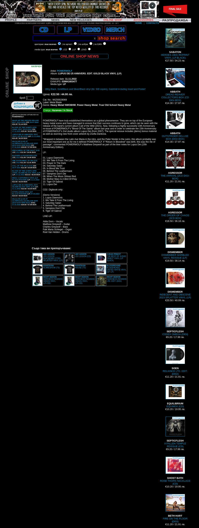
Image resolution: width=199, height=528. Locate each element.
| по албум (83, 44)
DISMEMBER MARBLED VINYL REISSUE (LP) (175, 244)
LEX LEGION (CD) (83, 255)
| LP (74, 49)
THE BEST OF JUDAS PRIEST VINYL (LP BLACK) (116, 257)
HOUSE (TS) (80, 267)
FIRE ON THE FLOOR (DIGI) (175, 508)
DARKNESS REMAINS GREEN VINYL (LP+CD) (53, 280)
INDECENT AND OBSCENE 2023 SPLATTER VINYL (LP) (175, 283)
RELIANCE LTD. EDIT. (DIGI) (175, 360)
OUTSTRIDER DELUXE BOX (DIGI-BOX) (175, 125)
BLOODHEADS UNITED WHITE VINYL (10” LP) (116, 269)
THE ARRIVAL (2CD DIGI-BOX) (175, 164)
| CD (65, 49)
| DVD (84, 49)
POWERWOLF (64, 71)
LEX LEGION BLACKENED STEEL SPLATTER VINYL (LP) (53, 257)
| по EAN (97, 44)
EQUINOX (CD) (175, 396)
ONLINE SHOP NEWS (79, 56)
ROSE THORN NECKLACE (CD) (175, 471)
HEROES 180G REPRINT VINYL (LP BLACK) (175, 43)
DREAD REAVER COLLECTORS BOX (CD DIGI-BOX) (175, 85)
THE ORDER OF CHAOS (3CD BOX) (175, 204)
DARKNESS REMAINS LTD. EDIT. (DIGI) (116, 279)
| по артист (67, 44)
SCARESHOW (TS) (51, 267)
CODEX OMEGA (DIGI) (175, 322)
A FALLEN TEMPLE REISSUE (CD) (175, 432)
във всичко (50, 44)
